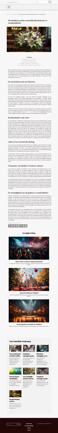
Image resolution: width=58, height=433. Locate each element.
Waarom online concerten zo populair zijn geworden (29, 261)
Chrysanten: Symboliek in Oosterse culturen (29, 63)
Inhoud (29, 57)
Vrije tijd (29, 428)
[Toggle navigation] (9, 7)
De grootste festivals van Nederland (29, 293)
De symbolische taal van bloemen (29, 59)
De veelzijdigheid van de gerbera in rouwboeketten (29, 65)
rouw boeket (29, 112)
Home (8, 14)
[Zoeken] (41, 2)
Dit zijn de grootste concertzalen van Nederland (29, 324)
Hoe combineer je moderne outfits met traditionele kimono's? (15, 357)
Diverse (29, 430)
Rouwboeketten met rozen (29, 60)
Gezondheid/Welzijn (29, 425)
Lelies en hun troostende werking (29, 62)
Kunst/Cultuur (14, 14)
